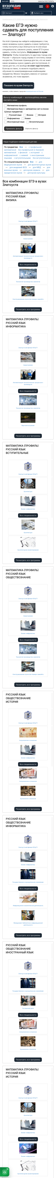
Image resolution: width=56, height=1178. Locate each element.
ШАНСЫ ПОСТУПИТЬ (46, 1)
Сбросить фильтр (31, 128)
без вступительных (41, 158)
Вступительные (35, 122)
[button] (4, 1171)
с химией (24, 155)
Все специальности (28, 264)
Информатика (12, 118)
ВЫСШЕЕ (5, 1)
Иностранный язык (14, 122)
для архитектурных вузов (39, 164)
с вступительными (22, 158)
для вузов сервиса (31, 170)
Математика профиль (15, 105)
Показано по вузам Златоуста (18, 85)
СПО (12, 1)
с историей (34, 152)
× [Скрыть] (7, 1169)
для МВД (37, 167)
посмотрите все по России (34, 91)
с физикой (22, 152)
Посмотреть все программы (28, 309)
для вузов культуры (36, 173)
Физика (28, 115)
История (40, 115)
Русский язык (13, 115)
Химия (26, 118)
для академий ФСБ (18, 167)
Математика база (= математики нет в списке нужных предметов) (26, 110)
